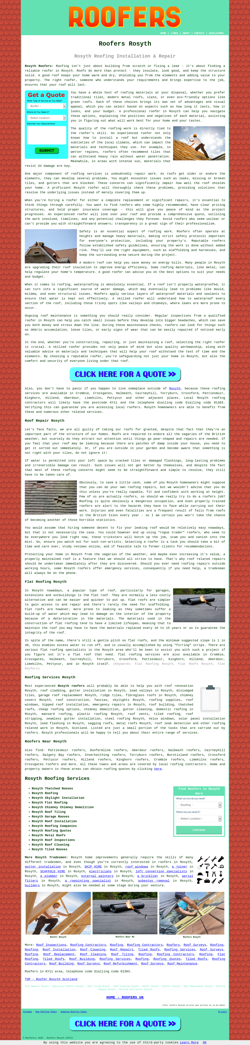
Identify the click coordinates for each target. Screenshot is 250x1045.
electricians (100, 871)
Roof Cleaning (92, 949)
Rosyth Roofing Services (57, 778)
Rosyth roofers (71, 686)
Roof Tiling (122, 954)
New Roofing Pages (46, 1012)
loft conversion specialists (161, 871)
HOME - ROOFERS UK (125, 997)
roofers (164, 862)
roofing (176, 764)
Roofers (173, 945)
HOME (163, 33)
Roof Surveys (195, 945)
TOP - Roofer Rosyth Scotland (51, 979)
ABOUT (186, 33)
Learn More (189, 1042)
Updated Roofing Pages (74, 1012)
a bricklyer (147, 876)
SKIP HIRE (93, 866)
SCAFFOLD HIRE (52, 871)
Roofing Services (179, 949)
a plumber (49, 876)
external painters (97, 876)
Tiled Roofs (149, 949)
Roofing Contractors (88, 945)
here (158, 769)
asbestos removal (153, 881)
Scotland (79, 728)
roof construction (72, 700)
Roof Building (82, 959)
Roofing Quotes (167, 959)
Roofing (116, 945)
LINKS (174, 33)
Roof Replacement (59, 954)
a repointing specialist (88, 881)
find (39, 750)
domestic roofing (171, 709)
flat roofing (66, 623)
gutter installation (43, 866)
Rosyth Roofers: (39, 66)
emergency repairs (109, 704)
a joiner (179, 866)
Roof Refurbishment (120, 963)
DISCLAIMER (216, 33)
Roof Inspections (51, 945)
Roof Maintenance (182, 963)
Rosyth (175, 388)
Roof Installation (59, 949)
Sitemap (27, 1012)
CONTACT (199, 33)
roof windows (136, 866)
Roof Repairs (122, 949)
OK (205, 1042)
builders (32, 885)
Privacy (222, 1012)
